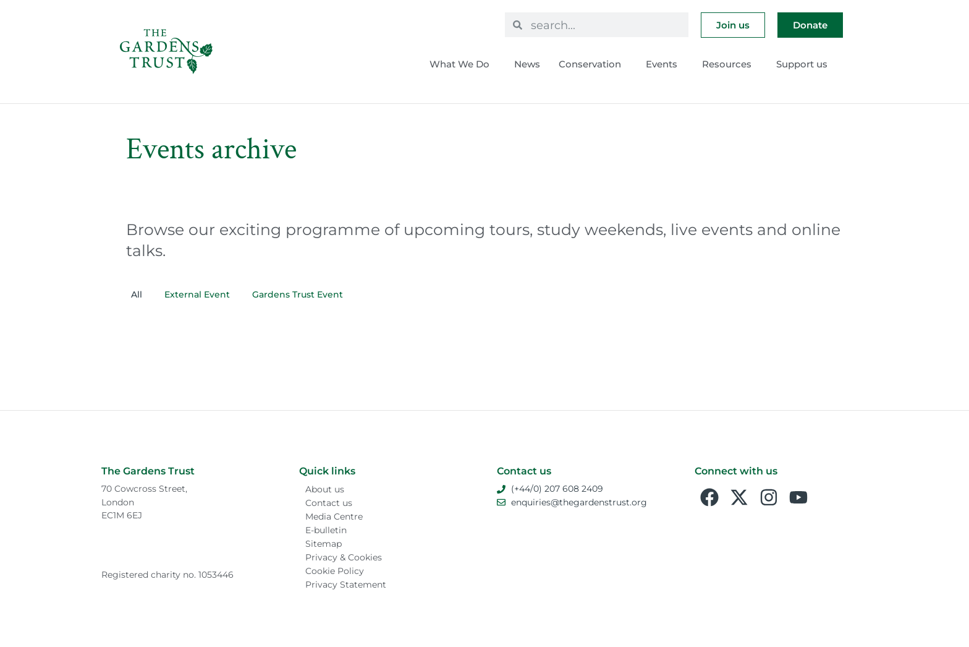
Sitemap (323, 543)
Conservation (593, 64)
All (136, 294)
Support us (805, 64)
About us (324, 489)
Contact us (328, 502)
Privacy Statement (345, 584)
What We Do (462, 64)
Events (664, 64)
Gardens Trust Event (297, 294)
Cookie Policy (334, 570)
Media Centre (334, 516)
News (527, 64)
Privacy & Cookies (343, 557)
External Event (197, 294)
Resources (730, 64)
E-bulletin (326, 530)
